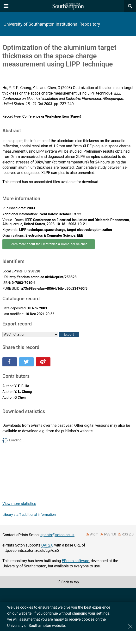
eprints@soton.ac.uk (57, 535)
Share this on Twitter (26, 361)
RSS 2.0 (128, 534)
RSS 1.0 (110, 534)
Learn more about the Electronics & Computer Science (48, 244)
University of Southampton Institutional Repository (52, 24)
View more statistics (19, 503)
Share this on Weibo (43, 361)
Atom (94, 534)
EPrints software (75, 561)
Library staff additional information (29, 515)
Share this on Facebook (9, 361)
